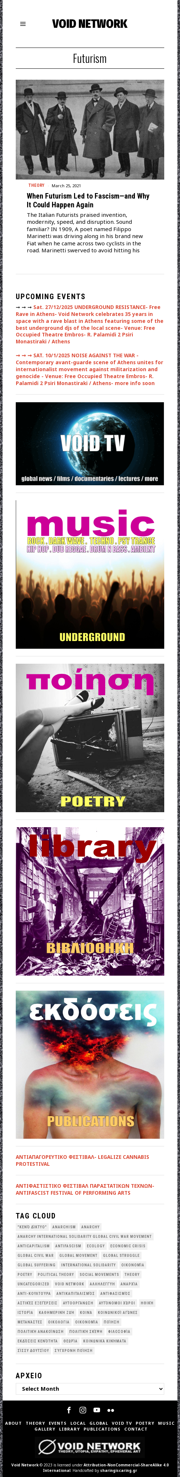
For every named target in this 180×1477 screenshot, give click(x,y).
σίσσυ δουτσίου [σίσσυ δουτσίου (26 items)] (33, 1351)
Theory (36, 185)
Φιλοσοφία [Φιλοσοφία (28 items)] (119, 1332)
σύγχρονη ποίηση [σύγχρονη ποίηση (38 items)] (74, 1351)
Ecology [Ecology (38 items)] (96, 1246)
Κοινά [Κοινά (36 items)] (86, 1313)
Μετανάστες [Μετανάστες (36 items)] (30, 1322)
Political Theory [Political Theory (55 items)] (56, 1275)
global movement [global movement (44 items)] (78, 1256)
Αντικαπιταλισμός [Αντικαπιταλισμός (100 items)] (75, 1294)
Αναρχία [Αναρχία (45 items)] (129, 1284)
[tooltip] (69, 1410)
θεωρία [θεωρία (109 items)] (70, 1341)
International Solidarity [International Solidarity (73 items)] (88, 1265)
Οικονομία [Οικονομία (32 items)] (86, 1322)
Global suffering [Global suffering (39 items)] (37, 1265)
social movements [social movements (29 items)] (99, 1275)
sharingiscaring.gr (118, 1470)
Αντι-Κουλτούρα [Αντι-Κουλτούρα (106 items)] (34, 1294)
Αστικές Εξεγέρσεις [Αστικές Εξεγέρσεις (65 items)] (38, 1303)
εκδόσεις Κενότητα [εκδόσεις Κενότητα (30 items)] (38, 1341)
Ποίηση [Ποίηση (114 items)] (112, 1322)
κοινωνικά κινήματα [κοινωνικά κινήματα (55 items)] (104, 1341)
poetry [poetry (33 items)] (25, 1275)
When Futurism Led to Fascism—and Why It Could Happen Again (88, 200)
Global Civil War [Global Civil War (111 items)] (36, 1256)
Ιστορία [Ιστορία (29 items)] (25, 1313)
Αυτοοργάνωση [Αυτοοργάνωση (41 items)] (78, 1303)
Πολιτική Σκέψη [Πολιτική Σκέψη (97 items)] (86, 1332)
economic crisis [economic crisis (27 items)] (128, 1246)
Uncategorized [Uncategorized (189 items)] (33, 1284)
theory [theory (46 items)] (132, 1275)
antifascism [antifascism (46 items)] (68, 1246)
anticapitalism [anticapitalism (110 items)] (34, 1246)
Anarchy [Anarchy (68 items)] (90, 1227)
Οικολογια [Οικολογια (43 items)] (59, 1322)
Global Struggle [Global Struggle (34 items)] (121, 1256)
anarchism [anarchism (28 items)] (64, 1227)
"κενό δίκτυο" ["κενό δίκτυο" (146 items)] (32, 1227)
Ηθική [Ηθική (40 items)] (147, 1303)
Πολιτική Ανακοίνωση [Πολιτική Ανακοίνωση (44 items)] (41, 1332)
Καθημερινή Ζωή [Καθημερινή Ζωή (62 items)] (56, 1313)
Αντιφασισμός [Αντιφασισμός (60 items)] (115, 1294)
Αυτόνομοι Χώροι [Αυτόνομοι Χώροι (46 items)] (117, 1303)
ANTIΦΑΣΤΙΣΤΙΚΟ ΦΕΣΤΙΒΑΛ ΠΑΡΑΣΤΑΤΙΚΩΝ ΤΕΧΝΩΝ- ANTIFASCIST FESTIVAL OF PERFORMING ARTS (85, 1189)
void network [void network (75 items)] (69, 1284)
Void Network (24, 1464)
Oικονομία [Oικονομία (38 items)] (132, 1265)
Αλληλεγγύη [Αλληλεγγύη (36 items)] (102, 1284)
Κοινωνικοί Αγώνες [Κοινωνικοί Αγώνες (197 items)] (118, 1313)
